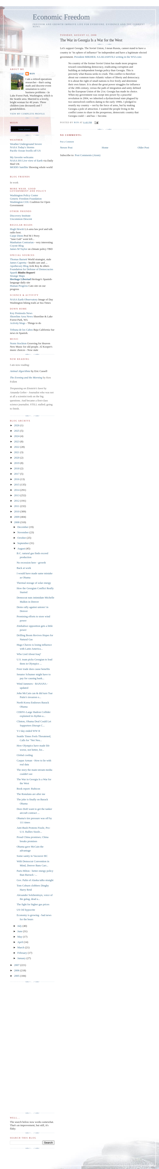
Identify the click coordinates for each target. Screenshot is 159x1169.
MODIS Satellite (19, 167)
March (21, 947)
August (21, 548)
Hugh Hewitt (17, 229)
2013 (17, 495)
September (23, 543)
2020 (17, 457)
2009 (17, 516)
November (23, 532)
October (22, 537)
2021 (17, 452)
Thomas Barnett (18, 259)
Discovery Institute (20, 215)
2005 (17, 975)
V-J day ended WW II (28, 730)
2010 (17, 511)
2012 (17, 500)
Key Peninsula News (21, 313)
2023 (17, 441)
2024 (17, 436)
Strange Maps (17, 275)
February (22, 952)
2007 (17, 965)
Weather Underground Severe (26, 144)
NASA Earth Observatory (24, 299)
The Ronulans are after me (31, 794)
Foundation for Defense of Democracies (31, 269)
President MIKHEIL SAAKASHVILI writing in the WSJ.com (107, 56)
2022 (17, 446)
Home (105, 147)
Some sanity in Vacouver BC (32, 855)
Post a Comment (67, 142)
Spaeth (13, 272)
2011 (17, 506)
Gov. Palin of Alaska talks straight (35, 880)
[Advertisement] (26, 1047)
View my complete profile (27, 114)
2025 (17, 430)
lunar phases (24, 129)
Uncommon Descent (21, 218)
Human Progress (19, 285)
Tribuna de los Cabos (21, 329)
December (23, 527)
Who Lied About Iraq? (29, 654)
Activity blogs (17, 323)
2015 (17, 484)
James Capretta (18, 262)
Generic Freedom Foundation (26, 198)
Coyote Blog (17, 245)
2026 (17, 425)
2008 (17, 522)
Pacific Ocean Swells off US (25, 150)
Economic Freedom (61, 17)
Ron (32, 73)
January (21, 958)
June (20, 931)
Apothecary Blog (19, 265)
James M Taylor (19, 248)
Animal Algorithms (20, 371)
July (20, 925)
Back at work (24, 567)
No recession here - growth (31, 562)
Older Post (143, 147)
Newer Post (66, 147)
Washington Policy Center (24, 195)
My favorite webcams (21, 157)
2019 (17, 463)
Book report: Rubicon (28, 788)
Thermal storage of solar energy (34, 582)
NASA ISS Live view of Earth (26, 160)
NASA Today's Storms (22, 147)
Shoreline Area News (21, 316)
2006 (17, 970)
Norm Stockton (18, 343)
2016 (17, 479)
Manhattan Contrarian (22, 242)
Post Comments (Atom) (87, 155)
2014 (17, 489)
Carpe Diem (16, 235)
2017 (17, 473)
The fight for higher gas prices (33, 904)
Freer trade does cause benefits (33, 669)
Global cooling (25, 755)
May (20, 936)
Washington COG (19, 201)
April (20, 942)
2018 (17, 468)
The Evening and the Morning (26, 377)
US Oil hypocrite (26, 909)
